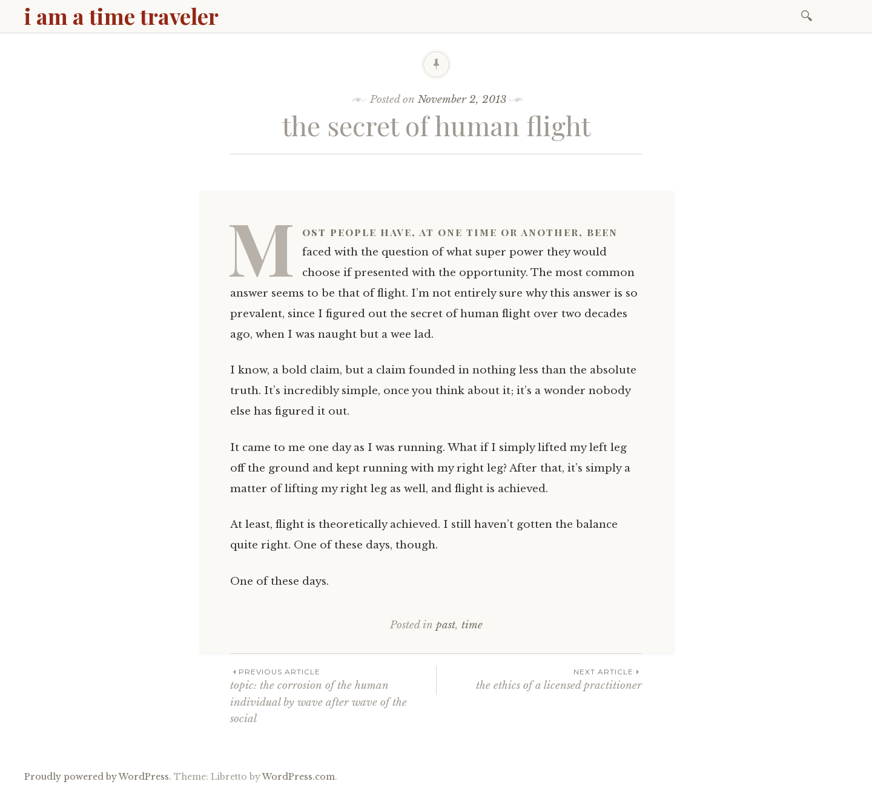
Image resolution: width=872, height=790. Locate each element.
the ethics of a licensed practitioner (539, 679)
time (472, 625)
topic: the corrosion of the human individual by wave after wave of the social (333, 695)
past (445, 625)
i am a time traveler (121, 15)
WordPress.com (298, 776)
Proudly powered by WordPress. (97, 776)
